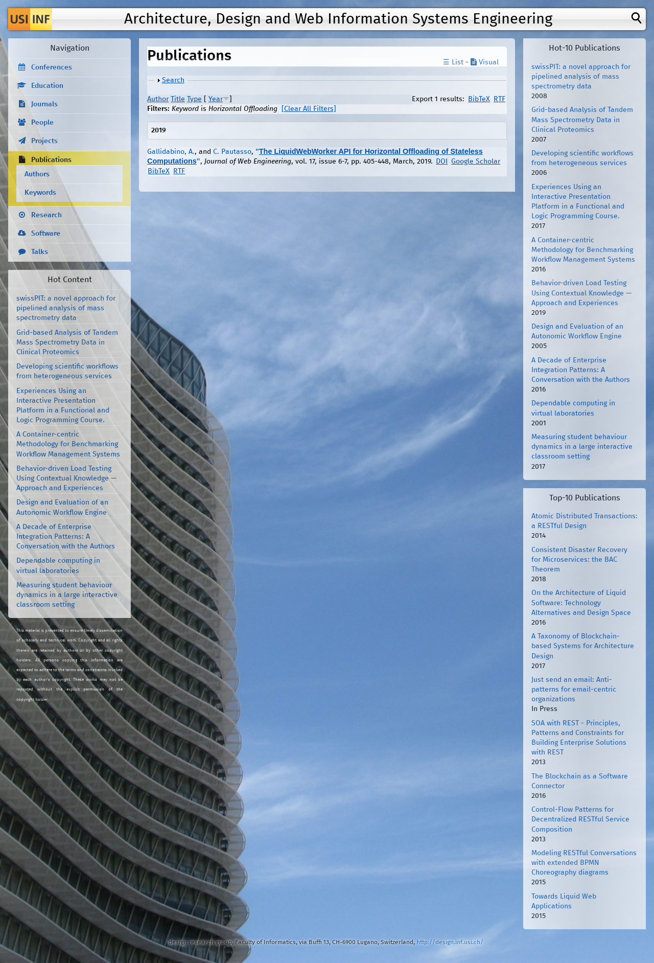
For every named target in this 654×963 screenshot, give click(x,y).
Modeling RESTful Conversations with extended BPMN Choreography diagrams (584, 863)
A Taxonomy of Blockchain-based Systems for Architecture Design (582, 646)
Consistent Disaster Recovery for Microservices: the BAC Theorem (579, 559)
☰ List (453, 62)
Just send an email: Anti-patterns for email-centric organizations (573, 689)
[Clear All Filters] (309, 108)
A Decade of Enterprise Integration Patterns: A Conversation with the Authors (65, 536)
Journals (44, 104)
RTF (499, 99)
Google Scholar (475, 161)
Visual (485, 62)
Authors (37, 174)
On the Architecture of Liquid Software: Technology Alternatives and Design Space (581, 602)
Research (46, 215)
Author (158, 99)
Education (47, 85)
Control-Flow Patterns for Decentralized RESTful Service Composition (580, 819)
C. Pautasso (232, 151)
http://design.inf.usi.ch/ (449, 942)
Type (194, 99)
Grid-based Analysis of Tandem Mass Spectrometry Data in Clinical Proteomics (67, 342)
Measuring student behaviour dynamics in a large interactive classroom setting (67, 595)
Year (215, 99)
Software (45, 233)
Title (178, 99)
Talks (39, 252)
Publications (51, 160)
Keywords (40, 192)
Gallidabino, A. (171, 151)
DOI (442, 161)
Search (173, 80)
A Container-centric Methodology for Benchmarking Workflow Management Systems (68, 444)
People (42, 122)
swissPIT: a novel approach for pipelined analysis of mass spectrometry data (65, 308)
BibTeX (479, 99)
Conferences (51, 67)
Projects (44, 141)
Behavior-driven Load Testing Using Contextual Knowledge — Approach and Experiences (66, 478)
